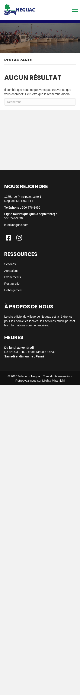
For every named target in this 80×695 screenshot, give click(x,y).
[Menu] (75, 9)
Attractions (11, 270)
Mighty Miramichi (53, 380)
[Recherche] (40, 102)
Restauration (12, 283)
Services (10, 264)
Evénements (12, 277)
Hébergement (13, 290)
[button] (8, 237)
